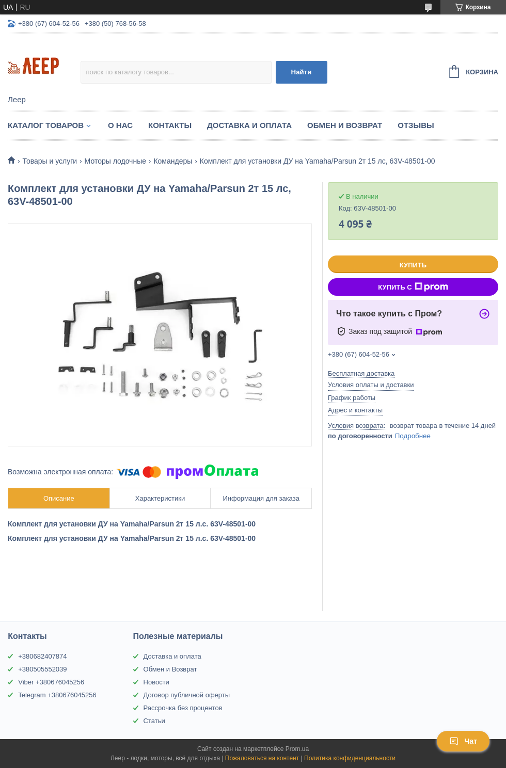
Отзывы (416, 125)
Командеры (172, 161)
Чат (463, 741)
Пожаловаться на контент (262, 758)
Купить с (413, 287)
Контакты (170, 125)
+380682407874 (42, 656)
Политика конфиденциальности (350, 758)
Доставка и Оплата (249, 125)
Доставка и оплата (172, 656)
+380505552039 (42, 669)
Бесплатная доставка (361, 373)
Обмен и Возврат (344, 125)
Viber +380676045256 (51, 682)
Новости (156, 682)
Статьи (154, 721)
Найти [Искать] (301, 72)
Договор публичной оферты (187, 695)
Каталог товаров (46, 125)
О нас (120, 125)
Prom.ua (297, 749)
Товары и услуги (49, 161)
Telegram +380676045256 (57, 695)
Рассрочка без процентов (183, 708)
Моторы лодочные (115, 161)
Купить (413, 265)
